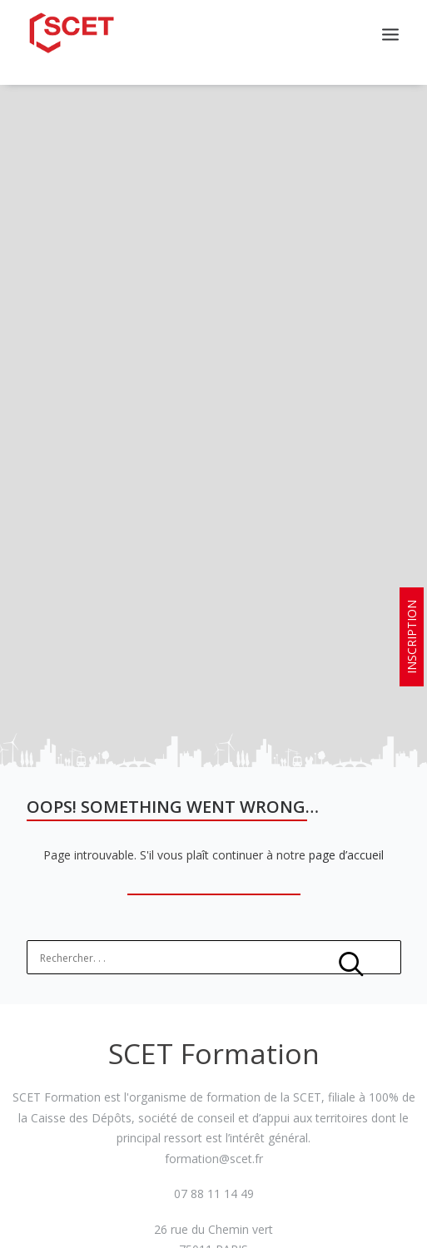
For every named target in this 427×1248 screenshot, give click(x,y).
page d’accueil (346, 839)
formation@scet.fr (214, 1142)
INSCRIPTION (412, 637)
